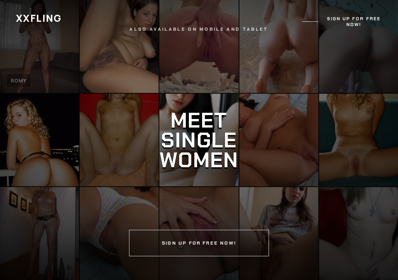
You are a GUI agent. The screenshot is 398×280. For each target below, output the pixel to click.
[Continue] (199, 140)
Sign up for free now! (354, 22)
